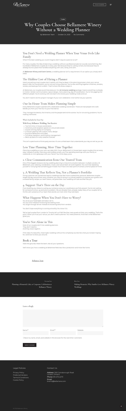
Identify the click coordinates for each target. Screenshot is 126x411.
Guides (63, 19)
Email (52, 330)
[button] (110, 5)
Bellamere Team (49, 35)
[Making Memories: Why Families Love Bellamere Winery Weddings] (94, 284)
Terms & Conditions (21, 378)
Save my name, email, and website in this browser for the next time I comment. (53, 338)
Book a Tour (30, 240)
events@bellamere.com (56, 381)
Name (25, 330)
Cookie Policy (18, 380)
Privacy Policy (18, 373)
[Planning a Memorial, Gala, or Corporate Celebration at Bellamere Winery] (31, 284)
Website (80, 330)
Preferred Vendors (20, 375)
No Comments (79, 35)
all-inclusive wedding (67, 90)
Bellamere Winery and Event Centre (38, 72)
